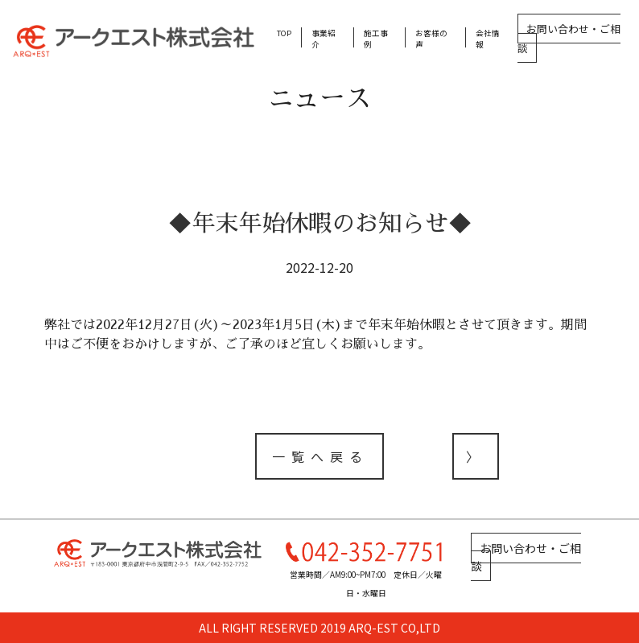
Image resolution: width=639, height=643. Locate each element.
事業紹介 (323, 38)
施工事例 (376, 38)
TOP (284, 33)
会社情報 (488, 38)
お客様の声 (431, 38)
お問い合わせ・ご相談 (568, 38)
